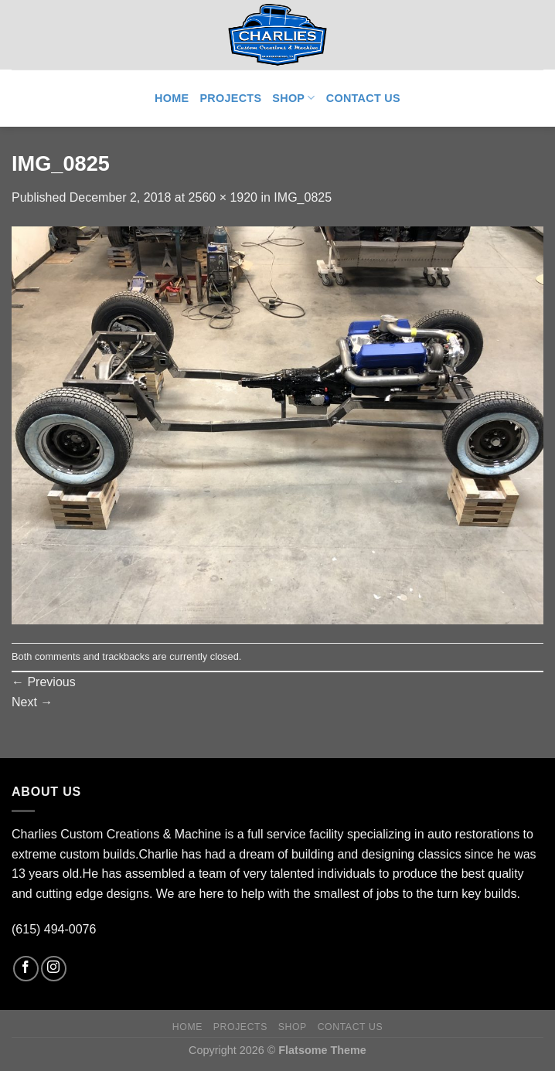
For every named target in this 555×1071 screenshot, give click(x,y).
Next (32, 702)
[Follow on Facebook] (26, 968)
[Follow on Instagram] (53, 968)
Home (172, 98)
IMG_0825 (303, 197)
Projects (230, 98)
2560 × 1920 (223, 197)
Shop (293, 97)
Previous (44, 681)
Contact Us (363, 98)
